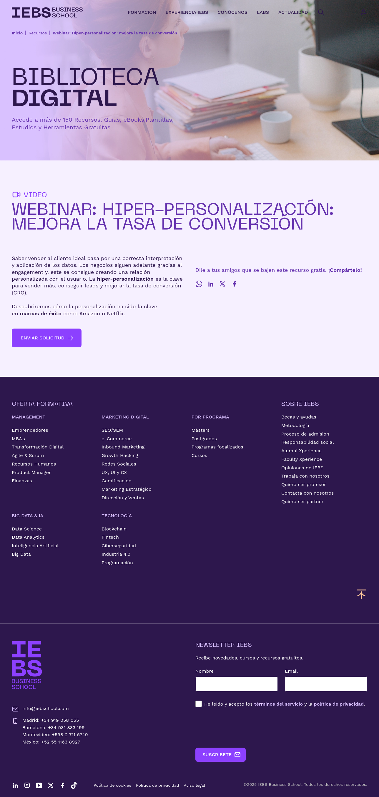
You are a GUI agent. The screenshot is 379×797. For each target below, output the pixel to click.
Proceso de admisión (305, 434)
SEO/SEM (112, 430)
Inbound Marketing (123, 447)
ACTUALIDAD (293, 12)
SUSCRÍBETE (221, 754)
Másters (201, 430)
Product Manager (31, 472)
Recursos (38, 33)
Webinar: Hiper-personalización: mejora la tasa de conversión (115, 33)
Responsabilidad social (307, 442)
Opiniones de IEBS (302, 468)
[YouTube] (38, 785)
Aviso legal (194, 785)
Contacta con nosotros (307, 493)
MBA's (18, 438)
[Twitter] (222, 283)
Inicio (17, 33)
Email (291, 671)
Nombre (204, 671)
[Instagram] (27, 785)
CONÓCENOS (232, 12)
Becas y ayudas (298, 417)
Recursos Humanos (34, 464)
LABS (263, 12)
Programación (117, 562)
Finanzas (22, 480)
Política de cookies (112, 785)
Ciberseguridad (119, 545)
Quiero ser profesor (303, 484)
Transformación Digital (38, 447)
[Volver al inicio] (47, 12)
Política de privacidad (157, 785)
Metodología (295, 425)
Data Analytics (28, 537)
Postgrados (204, 438)
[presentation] (240, 727)
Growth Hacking (120, 455)
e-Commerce (117, 438)
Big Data (21, 554)
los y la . (284, 704)
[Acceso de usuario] (369, 12)
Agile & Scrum (28, 455)
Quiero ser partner (302, 501)
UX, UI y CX (114, 472)
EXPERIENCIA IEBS (186, 12)
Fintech (110, 537)
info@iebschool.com (40, 709)
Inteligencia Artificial (35, 545)
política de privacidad (339, 704)
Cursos (199, 455)
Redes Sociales (119, 464)
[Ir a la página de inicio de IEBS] (27, 665)
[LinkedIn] (210, 283)
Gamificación (116, 480)
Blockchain (114, 529)
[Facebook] (234, 283)
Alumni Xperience (301, 450)
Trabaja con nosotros (305, 476)
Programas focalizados (217, 447)
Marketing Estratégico (126, 489)
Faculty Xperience (301, 459)
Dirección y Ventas (123, 497)
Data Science (27, 529)
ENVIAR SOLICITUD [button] (47, 337)
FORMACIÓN (142, 12)
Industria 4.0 (116, 554)
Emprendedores (30, 430)
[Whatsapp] (198, 283)
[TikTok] (74, 785)
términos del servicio (278, 704)
